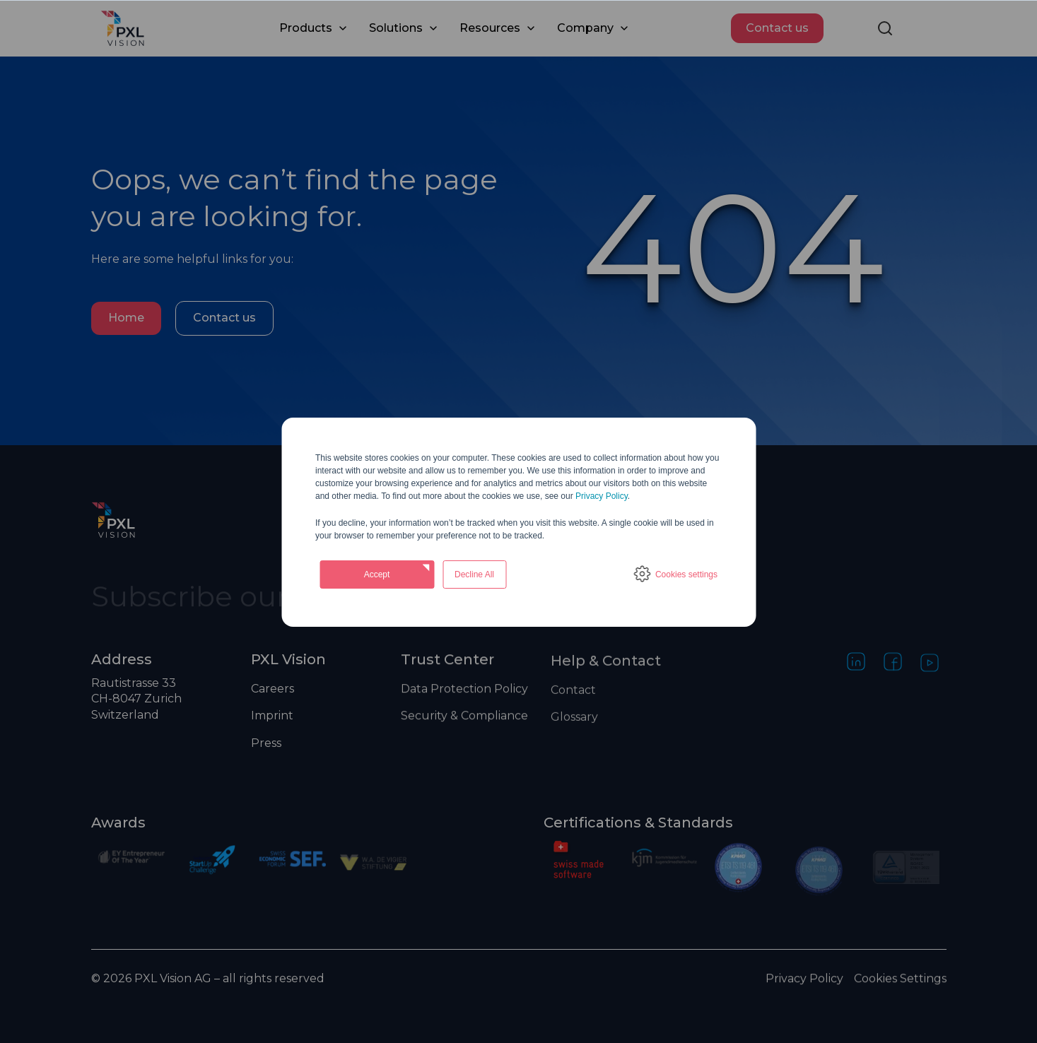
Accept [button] (377, 574)
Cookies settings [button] (686, 574)
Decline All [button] (474, 574)
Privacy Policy (601, 496)
